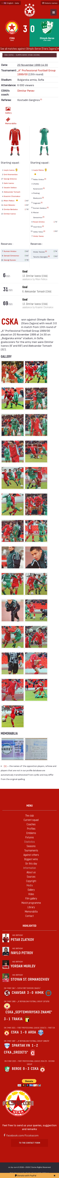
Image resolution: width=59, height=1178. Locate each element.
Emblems (31, 833)
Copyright (31, 881)
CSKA (15, 1032)
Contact (29, 916)
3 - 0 (30, 992)
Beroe (16, 1068)
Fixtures (29, 837)
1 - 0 (23, 1032)
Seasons (31, 846)
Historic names (49, 3)
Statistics (29, 842)
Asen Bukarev (9, 205)
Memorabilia (9, 121)
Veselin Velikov (10, 187)
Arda (32, 1032)
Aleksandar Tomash (12, 192)
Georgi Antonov (10, 179)
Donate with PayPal (25, 1175)
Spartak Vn (21, 1045)
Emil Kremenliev (11, 174)
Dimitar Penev (25, 90)
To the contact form (29, 1143)
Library (31, 907)
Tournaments (31, 850)
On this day (31, 863)
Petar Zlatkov (22, 939)
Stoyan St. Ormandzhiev (30, 979)
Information (29, 868)
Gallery (8, 110)
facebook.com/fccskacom (22, 1135)
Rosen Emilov (39, 222)
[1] (41, 99)
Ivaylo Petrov (40, 172)
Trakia (17, 1019)
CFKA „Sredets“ (16, 1052)
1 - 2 (35, 1045)
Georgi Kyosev (10, 260)
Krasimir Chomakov (12, 196)
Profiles (31, 829)
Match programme (31, 903)
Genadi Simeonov (11, 255)
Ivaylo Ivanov (11, 170)
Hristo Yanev (38, 236)
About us (31, 872)
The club (29, 815)
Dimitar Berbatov (11, 209)
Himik (39, 992)
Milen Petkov (11, 200)
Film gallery (31, 898)
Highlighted (29, 926)
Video (31, 894)
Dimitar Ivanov (10, 214)
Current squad (31, 820)
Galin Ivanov (9, 183)
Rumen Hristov (10, 251)
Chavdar (18, 992)
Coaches (31, 824)
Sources (31, 877)
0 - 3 (26, 1068)
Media (29, 885)
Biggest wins (31, 859)
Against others (31, 855)
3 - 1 (7, 1019)
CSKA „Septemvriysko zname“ (29, 1012)
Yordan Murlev (23, 966)
